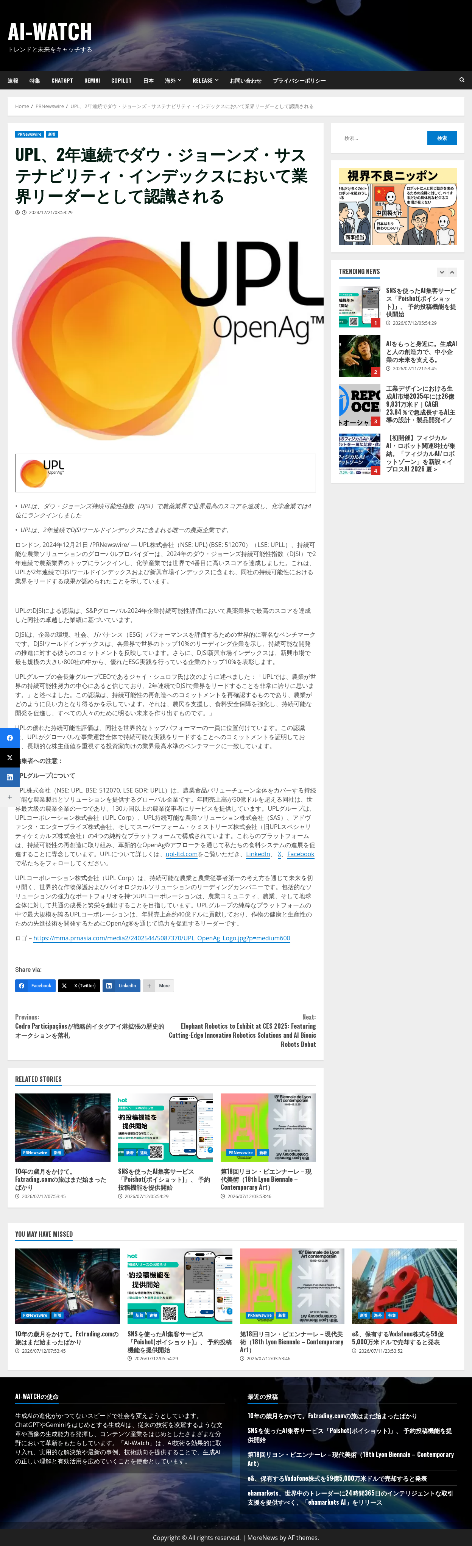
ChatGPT (62, 80)
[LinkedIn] (122, 985)
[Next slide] (452, 272)
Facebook (300, 854)
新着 (52, 134)
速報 (144, 1152)
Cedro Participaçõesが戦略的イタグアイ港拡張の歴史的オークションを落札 (90, 1026)
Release (203, 80)
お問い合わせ (246, 80)
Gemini (92, 80)
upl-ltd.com (182, 854)
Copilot (121, 80)
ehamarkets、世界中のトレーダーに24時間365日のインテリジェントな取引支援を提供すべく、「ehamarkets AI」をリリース (350, 1497)
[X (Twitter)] (79, 985)
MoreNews (263, 1537)
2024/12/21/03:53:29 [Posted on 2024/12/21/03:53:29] (51, 212)
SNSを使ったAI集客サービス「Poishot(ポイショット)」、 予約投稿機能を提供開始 (165, 1127)
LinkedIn (258, 854)
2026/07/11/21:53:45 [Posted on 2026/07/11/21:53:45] (415, 368)
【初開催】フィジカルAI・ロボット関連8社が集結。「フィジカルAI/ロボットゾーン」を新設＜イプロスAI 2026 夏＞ (359, 454)
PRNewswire (29, 134)
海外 (170, 80)
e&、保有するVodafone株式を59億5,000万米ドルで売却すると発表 (404, 1286)
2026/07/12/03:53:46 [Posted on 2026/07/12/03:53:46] (249, 1196)
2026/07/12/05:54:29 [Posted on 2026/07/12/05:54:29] (147, 1196)
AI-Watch (50, 30)
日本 (148, 80)
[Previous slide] (442, 272)
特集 (35, 80)
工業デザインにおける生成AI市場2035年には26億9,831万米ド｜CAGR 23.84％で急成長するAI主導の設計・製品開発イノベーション (359, 405)
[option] (398, 310)
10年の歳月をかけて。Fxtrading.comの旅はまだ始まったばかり (63, 1127)
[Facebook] (35, 985)
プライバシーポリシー (299, 80)
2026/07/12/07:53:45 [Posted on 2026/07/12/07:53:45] (44, 1196)
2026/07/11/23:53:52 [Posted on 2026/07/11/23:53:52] (381, 1351)
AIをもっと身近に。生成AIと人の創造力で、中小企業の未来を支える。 (359, 356)
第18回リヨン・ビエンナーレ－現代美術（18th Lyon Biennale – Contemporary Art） (268, 1127)
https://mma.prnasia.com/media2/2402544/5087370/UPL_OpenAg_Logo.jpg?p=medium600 (161, 938)
